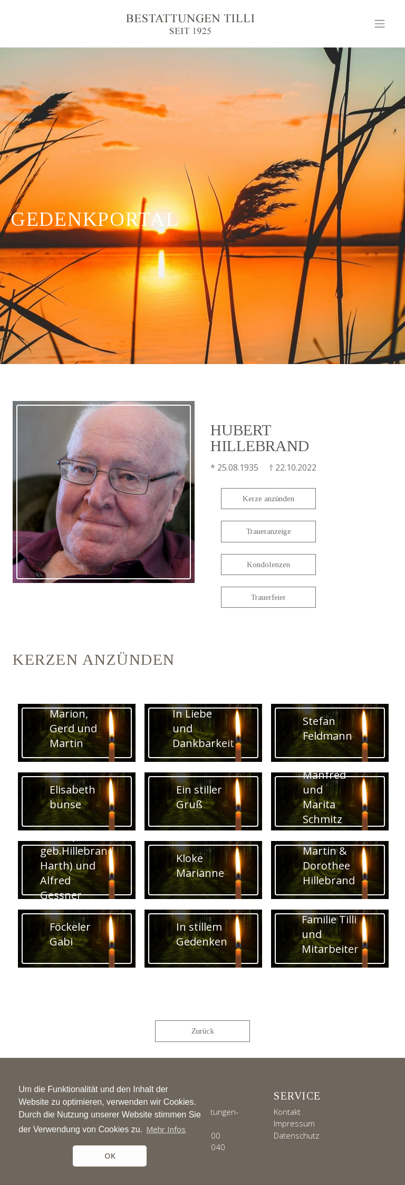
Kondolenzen (268, 564)
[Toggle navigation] (379, 23)
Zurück (202, 1031)
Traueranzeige (268, 531)
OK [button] (109, 1156)
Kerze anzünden (268, 498)
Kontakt (287, 1111)
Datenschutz (296, 1135)
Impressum (294, 1123)
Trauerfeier (268, 597)
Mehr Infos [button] (166, 1129)
